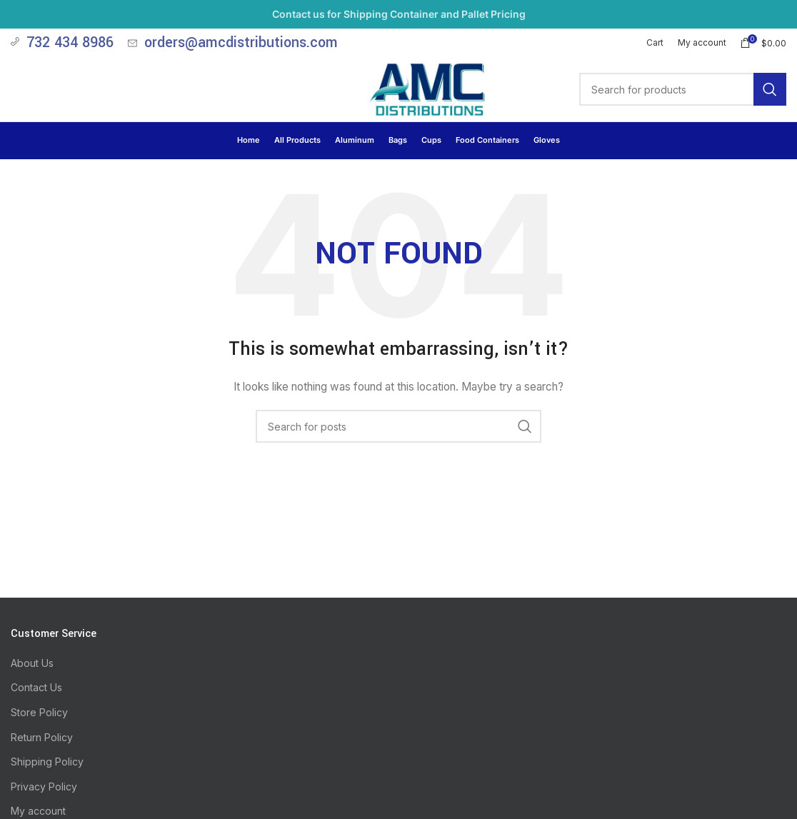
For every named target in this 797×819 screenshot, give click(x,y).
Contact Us (36, 687)
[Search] (682, 89)
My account (38, 811)
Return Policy (42, 737)
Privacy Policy (44, 786)
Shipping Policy (47, 761)
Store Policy (39, 712)
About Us (32, 663)
